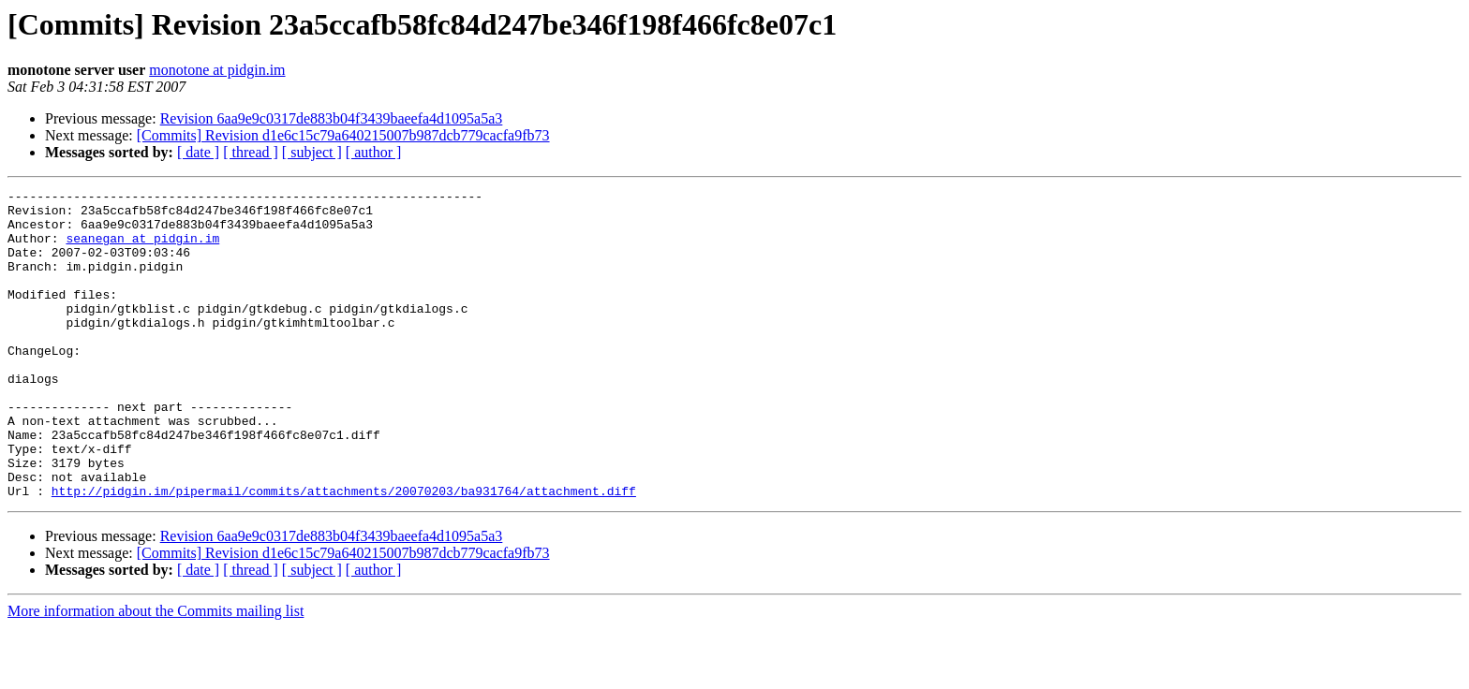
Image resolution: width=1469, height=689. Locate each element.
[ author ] (374, 152)
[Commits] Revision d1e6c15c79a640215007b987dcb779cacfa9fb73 (343, 135)
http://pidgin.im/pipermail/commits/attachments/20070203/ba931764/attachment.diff (344, 552)
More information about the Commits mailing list (155, 673)
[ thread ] (250, 152)
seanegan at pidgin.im (142, 249)
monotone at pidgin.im (217, 70)
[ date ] (198, 152)
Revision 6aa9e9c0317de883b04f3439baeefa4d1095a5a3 (331, 118)
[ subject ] (312, 152)
